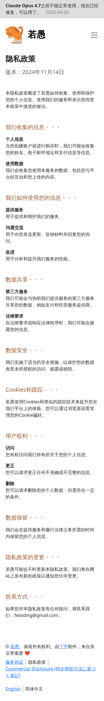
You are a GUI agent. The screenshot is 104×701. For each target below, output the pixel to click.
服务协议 (14, 662)
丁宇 (63, 646)
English (13, 689)
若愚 (14, 646)
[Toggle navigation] (94, 35)
